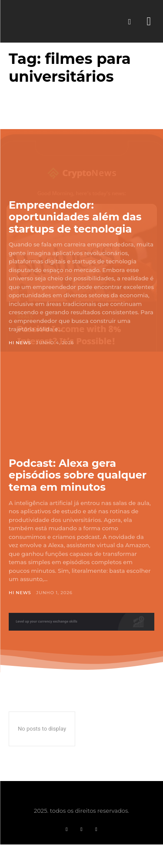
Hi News (20, 343)
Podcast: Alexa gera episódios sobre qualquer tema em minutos (77, 475)
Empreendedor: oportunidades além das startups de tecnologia (75, 217)
